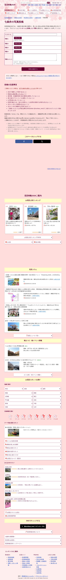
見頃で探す (21, 10)
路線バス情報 (26, 561)
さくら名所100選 (33, 10)
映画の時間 (54, 557)
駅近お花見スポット (11, 448)
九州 (59, 5)
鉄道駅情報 (25, 557)
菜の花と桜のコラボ (11, 455)
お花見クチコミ (44, 10)
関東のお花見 (18, 17)
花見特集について (55, 13)
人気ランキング (10, 13)
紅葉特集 (38, 569)
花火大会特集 (40, 559)
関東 (29, 5)
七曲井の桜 (38, 17)
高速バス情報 (26, 563)
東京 (6, 388)
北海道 (36, 5)
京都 (25, 388)
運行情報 (10, 561)
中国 (53, 5)
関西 (32, 5)
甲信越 (43, 5)
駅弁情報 (53, 561)
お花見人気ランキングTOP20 (32, 237)
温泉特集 (38, 573)
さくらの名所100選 (11, 441)
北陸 (47, 5)
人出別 (8, 242)
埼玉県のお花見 (28, 17)
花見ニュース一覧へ (32, 335)
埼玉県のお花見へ (10, 540)
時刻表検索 (11, 557)
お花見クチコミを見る (12, 512)
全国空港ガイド (26, 567)
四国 (56, 5)
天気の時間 (54, 559)
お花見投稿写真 (56, 10)
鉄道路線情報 (26, 559)
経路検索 (10, 559)
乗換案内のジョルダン (28, 576)
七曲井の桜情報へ (10, 536)
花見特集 (38, 557)
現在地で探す (56, 3)
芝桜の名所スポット (11, 451)
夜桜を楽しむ (21, 13)
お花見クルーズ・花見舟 (13, 458)
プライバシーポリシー (41, 576)
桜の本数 (37, 242)
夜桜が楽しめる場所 (11, 444)
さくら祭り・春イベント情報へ (32, 375)
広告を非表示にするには (54, 168)
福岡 (44, 388)
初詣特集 (38, 571)
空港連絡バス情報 (27, 565)
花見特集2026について (33, 532)
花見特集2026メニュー (10, 10)
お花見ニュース (33, 13)
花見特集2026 (9, 5)
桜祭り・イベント (44, 13)
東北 (40, 5)
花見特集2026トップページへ (13, 543)
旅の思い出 (54, 563)
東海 (50, 5)
